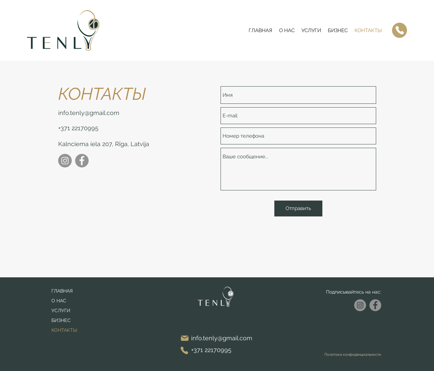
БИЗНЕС (61, 320)
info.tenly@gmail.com (88, 112)
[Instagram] (65, 160)
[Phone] (399, 30)
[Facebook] (82, 160)
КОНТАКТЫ (64, 330)
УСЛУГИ (60, 310)
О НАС (58, 300)
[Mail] (184, 338)
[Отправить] (298, 208)
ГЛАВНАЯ (62, 291)
